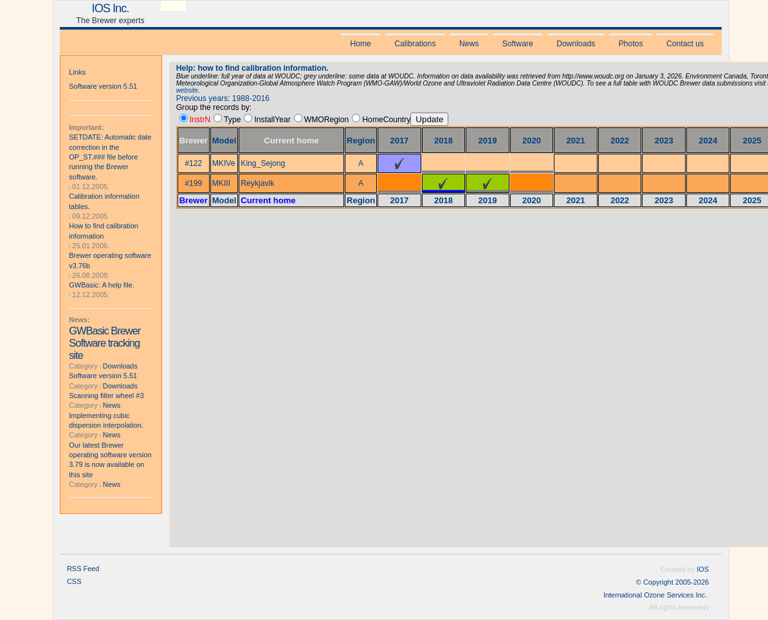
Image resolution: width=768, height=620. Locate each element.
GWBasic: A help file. (101, 285)
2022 (619, 140)
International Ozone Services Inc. (655, 595)
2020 (531, 140)
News (469, 43)
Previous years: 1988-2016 (223, 98)
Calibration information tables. (104, 201)
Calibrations (414, 43)
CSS (74, 581)
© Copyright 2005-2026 (672, 582)
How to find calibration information (103, 230)
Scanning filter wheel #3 (106, 395)
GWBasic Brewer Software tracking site (104, 343)
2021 (576, 140)
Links (77, 72)
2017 (399, 140)
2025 (752, 140)
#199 (193, 183)
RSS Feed (83, 568)
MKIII (221, 183)
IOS (703, 569)
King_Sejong (263, 163)
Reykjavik (257, 183)
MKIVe (223, 163)
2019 (488, 140)
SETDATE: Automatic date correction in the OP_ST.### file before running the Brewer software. (110, 156)
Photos (631, 43)
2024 (708, 140)
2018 (443, 140)
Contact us (685, 43)
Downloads (575, 43)
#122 (193, 163)
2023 (664, 140)
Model (224, 140)
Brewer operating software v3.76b (110, 260)
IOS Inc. (110, 8)
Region (361, 140)
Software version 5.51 (103, 86)
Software (517, 43)
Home (360, 43)
